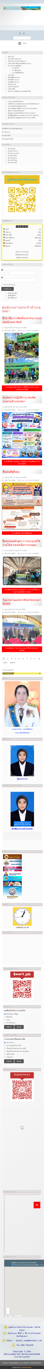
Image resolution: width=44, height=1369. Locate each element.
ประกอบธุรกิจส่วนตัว (13, 1045)
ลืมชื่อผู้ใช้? (12, 295)
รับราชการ (10, 1042)
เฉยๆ (8, 1020)
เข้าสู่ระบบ (7, 289)
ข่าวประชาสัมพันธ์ (32, 330)
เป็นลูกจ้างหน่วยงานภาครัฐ (16, 1048)
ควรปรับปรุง (10, 1023)
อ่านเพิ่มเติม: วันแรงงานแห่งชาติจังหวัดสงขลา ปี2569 (22, 649)
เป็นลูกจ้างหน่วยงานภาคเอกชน (17, 1051)
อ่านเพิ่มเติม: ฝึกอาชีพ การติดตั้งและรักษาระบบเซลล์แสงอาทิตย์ (22, 388)
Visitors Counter (22, 258)
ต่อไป (5, 663)
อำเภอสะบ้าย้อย (7, 139)
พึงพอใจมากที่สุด (12, 1014)
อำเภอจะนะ (6, 132)
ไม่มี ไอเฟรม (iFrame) (22, 1223)
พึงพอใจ (9, 1017)
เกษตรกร (9, 1057)
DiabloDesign (26, 1367)
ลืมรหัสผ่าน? (12, 298)
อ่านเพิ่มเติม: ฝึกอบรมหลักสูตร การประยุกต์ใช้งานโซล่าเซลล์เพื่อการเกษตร (22, 591)
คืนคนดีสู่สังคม (11, 471)
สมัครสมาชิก (13, 293)
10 (39, 659)
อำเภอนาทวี (6, 135)
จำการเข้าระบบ (9, 285)
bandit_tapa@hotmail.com (29, 1340)
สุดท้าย (12, 663)
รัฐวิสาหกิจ (10, 1054)
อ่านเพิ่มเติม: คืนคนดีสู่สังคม (22, 533)
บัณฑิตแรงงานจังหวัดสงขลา (12, 128)
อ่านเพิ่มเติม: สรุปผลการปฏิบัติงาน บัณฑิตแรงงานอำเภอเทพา (22, 462)
